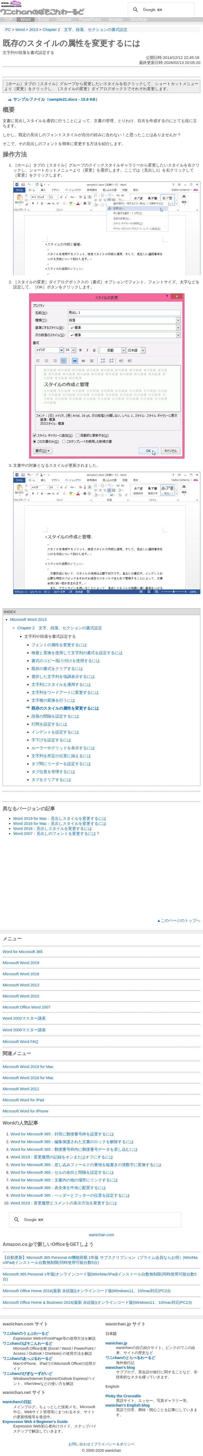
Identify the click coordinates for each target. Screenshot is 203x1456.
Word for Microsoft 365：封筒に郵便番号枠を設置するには (62, 1134)
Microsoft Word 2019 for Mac (28, 1066)
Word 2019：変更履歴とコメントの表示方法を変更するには (64, 1203)
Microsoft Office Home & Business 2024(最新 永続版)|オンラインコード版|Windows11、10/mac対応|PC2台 (97, 1302)
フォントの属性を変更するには (59, 645)
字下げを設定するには (51, 740)
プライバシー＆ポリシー (114, 1444)
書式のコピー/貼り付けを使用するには (65, 660)
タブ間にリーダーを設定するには (61, 763)
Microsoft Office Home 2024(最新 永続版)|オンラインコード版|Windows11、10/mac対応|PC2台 (87, 1290)
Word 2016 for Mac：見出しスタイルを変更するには (59, 823)
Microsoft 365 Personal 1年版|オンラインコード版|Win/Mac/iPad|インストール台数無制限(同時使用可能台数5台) (99, 1276)
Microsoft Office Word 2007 (26, 1007)
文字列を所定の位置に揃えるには (61, 756)
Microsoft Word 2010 (21, 996)
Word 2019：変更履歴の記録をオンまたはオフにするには (62, 1157)
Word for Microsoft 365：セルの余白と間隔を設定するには (62, 1172)
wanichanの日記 (17, 1402)
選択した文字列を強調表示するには (63, 676)
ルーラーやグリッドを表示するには (63, 748)
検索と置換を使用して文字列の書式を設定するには (77, 652)
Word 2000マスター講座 (24, 1030)
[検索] (160, 10)
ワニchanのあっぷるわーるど (27, 1358)
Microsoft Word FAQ (20, 1041)
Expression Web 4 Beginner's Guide (35, 1422)
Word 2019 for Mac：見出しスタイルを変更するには (59, 818)
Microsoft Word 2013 (28, 619)
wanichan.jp (116, 1343)
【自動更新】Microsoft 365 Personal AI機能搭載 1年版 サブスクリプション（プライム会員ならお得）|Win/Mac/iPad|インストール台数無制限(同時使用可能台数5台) (100, 1260)
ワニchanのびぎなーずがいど (27, 1373)
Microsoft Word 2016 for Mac (28, 1077)
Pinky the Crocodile (123, 1396)
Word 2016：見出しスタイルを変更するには (52, 828)
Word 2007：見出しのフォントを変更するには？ (56, 833)
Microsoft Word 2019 (21, 962)
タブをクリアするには (51, 779)
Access (116, 19)
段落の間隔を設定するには (55, 716)
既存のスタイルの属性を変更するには (71, 43)
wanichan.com (101, 1234)
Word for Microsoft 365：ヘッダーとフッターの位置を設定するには (70, 1195)
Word (26, 19)
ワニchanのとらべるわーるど (130, 1358)
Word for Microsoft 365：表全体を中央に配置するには (58, 1187)
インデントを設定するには (55, 732)
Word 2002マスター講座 (24, 1018)
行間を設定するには (49, 724)
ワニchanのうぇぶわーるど (26, 1333)
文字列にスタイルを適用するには (61, 684)
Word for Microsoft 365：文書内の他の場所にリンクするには (64, 1180)
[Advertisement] (101, 877)
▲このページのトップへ (178, 920)
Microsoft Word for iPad (23, 1100)
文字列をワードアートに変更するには (65, 692)
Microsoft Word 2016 (21, 974)
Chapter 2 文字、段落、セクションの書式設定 (59, 628)
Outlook (64, 19)
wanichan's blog (120, 1367)
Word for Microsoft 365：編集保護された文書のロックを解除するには (72, 1141)
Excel (44, 19)
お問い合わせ (79, 1444)
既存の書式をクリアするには (57, 668)
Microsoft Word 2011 (21, 1089)
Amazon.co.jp (18, 1244)
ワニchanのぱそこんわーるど (27, 1343)
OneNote (138, 19)
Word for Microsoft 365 (23, 951)
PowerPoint (90, 19)
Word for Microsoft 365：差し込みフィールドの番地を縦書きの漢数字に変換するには (86, 1164)
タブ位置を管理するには (53, 771)
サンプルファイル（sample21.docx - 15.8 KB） (56, 99)
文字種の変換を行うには (53, 700)
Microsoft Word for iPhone (25, 1111)
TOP (8, 19)
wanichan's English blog (127, 1405)
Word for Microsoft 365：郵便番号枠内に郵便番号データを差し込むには (74, 1149)
